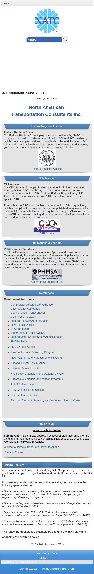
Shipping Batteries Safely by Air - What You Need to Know (45, 400)
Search (65, 39)
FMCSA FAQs (19, 341)
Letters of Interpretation (24, 395)
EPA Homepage (20, 328)
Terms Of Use (68, 569)
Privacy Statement (50, 569)
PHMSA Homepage (22, 384)
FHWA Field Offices (22, 324)
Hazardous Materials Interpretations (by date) (38, 373)
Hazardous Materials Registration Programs (37, 379)
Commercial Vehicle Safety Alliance (32, 304)
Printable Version (14, 452)
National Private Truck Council (29, 363)
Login (6, 3)
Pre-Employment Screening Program (32, 352)
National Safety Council (25, 368)
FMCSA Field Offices (23, 346)
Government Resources (37, 93)
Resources (19, 93)
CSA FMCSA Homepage (25, 308)
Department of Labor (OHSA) (28, 332)
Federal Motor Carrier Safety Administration (36, 336)
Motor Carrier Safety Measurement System (36, 357)
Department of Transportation (28, 312)
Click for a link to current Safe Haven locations (31, 446)
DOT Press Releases (23, 316)
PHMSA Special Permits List (27, 389)
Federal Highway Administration (29, 320)
